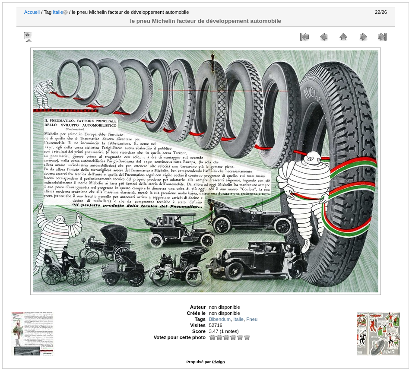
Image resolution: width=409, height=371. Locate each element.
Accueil (32, 12)
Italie (58, 12)
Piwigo (218, 362)
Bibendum (220, 319)
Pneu (251, 319)
